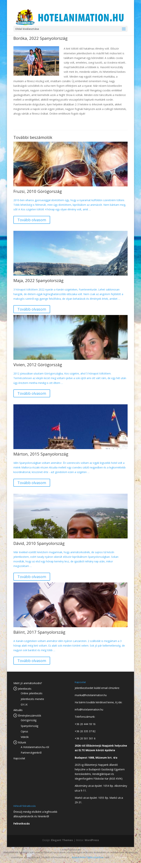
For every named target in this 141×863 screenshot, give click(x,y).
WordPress (92, 840)
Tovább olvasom (31, 219)
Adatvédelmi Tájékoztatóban (88, 857)
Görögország (28, 720)
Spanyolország (29, 726)
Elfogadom (121, 857)
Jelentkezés (24, 688)
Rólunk (22, 742)
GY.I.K (24, 704)
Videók (25, 737)
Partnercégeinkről (31, 752)
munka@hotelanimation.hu (91, 695)
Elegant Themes (62, 840)
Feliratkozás (21, 823)
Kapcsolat (19, 758)
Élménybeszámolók (29, 715)
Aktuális (18, 710)
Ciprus (24, 731)
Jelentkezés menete (32, 699)
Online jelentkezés (31, 693)
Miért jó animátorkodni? (27, 683)
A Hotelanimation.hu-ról (35, 747)
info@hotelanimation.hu (89, 709)
